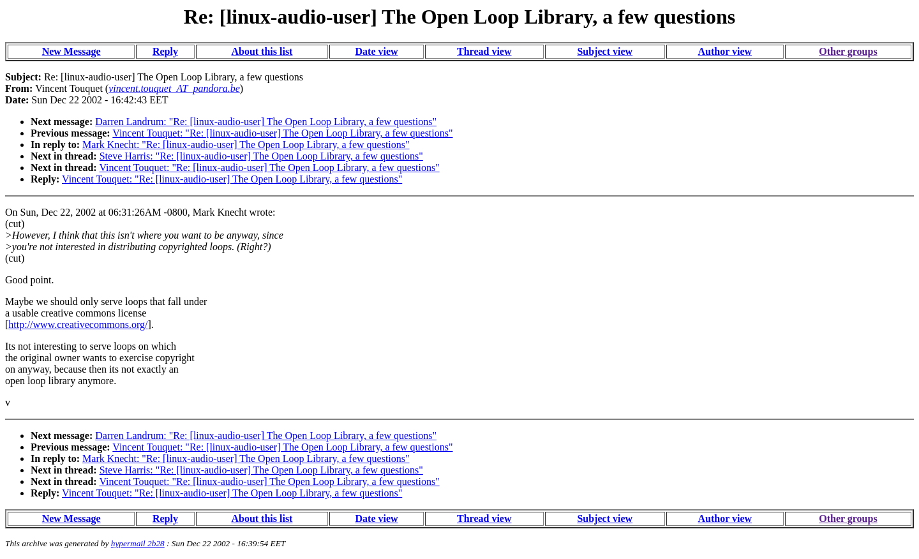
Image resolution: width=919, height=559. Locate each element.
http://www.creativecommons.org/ (77, 324)
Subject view (604, 51)
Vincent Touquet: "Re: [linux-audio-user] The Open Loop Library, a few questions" (282, 133)
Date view (376, 51)
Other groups (848, 51)
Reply (165, 51)
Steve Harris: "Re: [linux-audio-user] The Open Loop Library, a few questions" (261, 156)
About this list (261, 51)
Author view (725, 51)
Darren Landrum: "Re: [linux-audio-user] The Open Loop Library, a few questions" (266, 121)
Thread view (484, 51)
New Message (71, 51)
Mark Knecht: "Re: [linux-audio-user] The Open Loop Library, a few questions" (245, 144)
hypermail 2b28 (138, 543)
